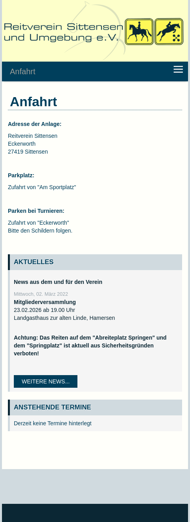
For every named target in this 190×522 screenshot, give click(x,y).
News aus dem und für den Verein (58, 282)
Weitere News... (46, 381)
